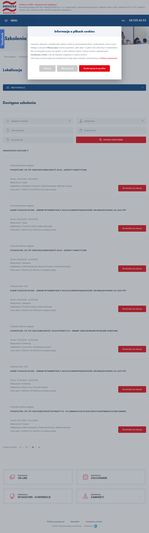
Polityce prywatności (108, 58)
